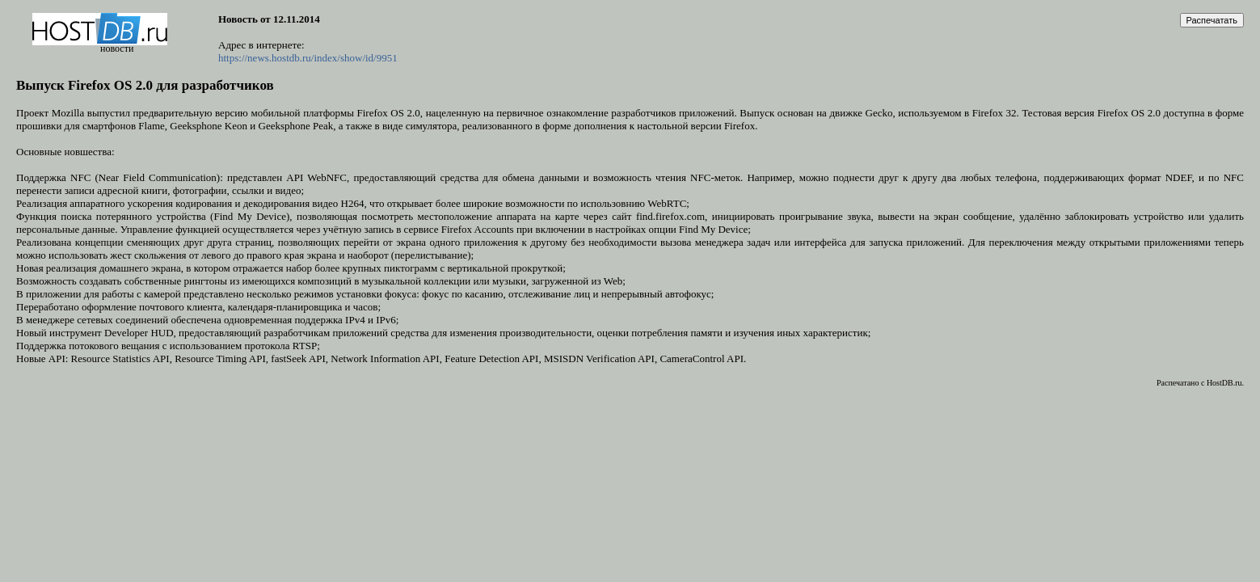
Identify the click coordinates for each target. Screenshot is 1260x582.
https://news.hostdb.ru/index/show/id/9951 (308, 58)
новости (116, 48)
